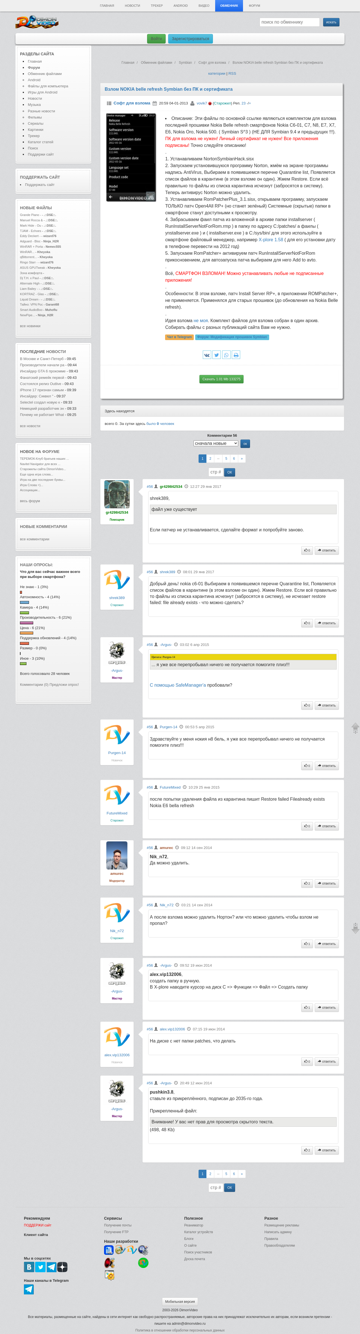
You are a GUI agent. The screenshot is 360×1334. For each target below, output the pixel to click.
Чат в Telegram (179, 337)
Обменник (229, 5)
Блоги (189, 1239)
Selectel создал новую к (40, 402)
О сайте (190, 1246)
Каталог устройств (198, 1232)
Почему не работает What (42, 415)
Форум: (232, 337)
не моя (201, 320)
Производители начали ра (42, 365)
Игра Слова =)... (31, 485)
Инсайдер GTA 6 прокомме (43, 371)
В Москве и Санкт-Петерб (42, 359)
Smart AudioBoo (31, 309)
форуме (51, 451)
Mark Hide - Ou (30, 225)
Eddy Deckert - (30, 236)
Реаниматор (193, 1225)
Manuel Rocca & (31, 220)
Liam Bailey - (29, 288)
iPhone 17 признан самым (42, 390)
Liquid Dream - (30, 299)
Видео (204, 5)
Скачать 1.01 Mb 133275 (221, 379)
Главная (107, 5)
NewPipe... (27, 315)
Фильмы (35, 117)
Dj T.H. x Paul (29, 278)
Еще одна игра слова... (36, 474)
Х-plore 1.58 (271, 239)
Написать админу (278, 1232)
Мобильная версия (180, 1302)
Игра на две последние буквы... (42, 479)
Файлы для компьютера (48, 86)
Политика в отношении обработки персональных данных (179, 1330)
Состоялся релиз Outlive (40, 384)
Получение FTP (116, 1232)
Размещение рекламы (281, 1225)
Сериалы (35, 123)
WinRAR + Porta (31, 246)
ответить (327, 550)
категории (216, 73)
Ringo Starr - (29, 262)
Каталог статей (40, 142)
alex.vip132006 (117, 1055)
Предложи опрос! (64, 684)
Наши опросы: (36, 565)
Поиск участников (198, 1252)
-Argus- (117, 670)
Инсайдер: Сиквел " (36, 396)
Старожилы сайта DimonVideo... (43, 469)
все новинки (30, 326)
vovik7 (202, 103)
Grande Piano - (30, 215)
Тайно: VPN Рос (31, 304)
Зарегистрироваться (190, 39)
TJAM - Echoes (31, 231)
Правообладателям (279, 1246)
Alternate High (30, 283)
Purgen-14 (117, 753)
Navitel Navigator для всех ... (40, 464)
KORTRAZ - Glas (32, 294)
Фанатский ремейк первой (42, 377)
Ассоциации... (30, 490)
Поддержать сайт (40, 177)
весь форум (30, 501)
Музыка (34, 105)
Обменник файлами (45, 74)
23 (244, 103)
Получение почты (118, 1225)
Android (181, 5)
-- (218, 459)
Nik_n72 (117, 931)
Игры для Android (42, 92)
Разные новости (41, 111)
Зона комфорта (31, 273)
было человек (160, 424)
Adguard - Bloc (30, 241)
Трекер (157, 5)
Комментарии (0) (34, 684)
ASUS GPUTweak (33, 267)
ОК (229, 472)
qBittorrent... (28, 257)
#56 (150, 486)
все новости (30, 426)
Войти (156, 39)
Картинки (35, 130)
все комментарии (34, 539)
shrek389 (117, 598)
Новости (132, 5)
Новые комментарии (43, 526)
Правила (271, 1239)
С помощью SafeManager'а (178, 685)
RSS (232, 73)
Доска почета (194, 1259)
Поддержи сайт (41, 154)
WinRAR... (27, 252)
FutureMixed (117, 813)
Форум (254, 5)
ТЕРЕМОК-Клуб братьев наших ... (44, 458)
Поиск (33, 148)
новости (56, 351)
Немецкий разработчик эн (42, 408)
